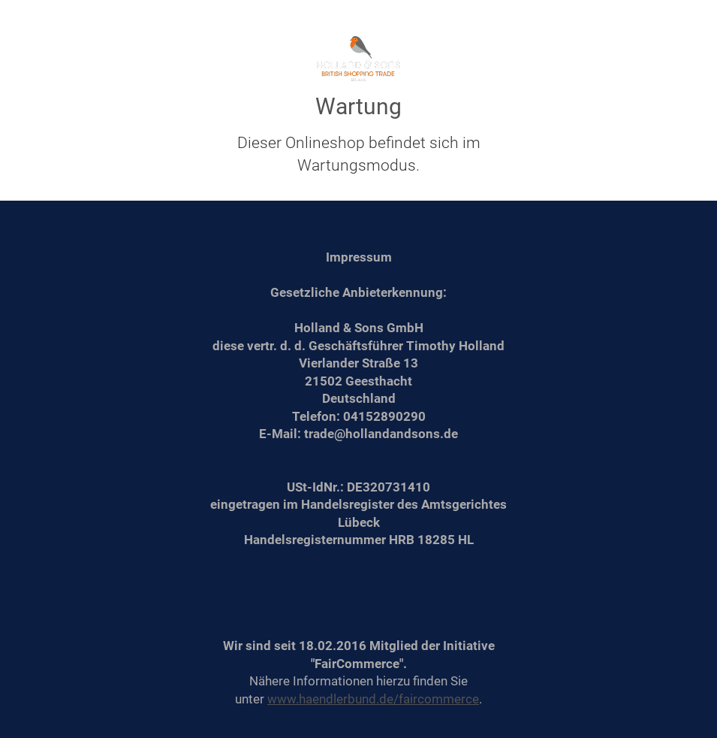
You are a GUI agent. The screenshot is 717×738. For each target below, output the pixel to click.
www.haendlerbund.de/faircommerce (373, 698)
